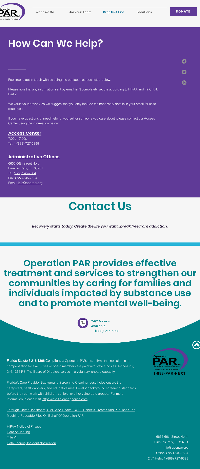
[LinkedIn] (184, 82)
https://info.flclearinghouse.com (64, 399)
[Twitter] (184, 72)
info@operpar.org (30, 183)
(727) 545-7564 (25, 173)
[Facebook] (184, 61)
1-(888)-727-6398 (26, 143)
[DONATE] (183, 11)
